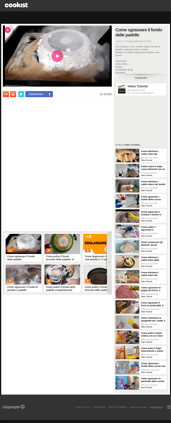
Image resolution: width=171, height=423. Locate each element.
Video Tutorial (138, 86)
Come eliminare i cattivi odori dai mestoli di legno (150, 152)
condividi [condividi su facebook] (36, 94)
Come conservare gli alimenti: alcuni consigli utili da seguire (153, 243)
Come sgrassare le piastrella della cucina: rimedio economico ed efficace (153, 380)
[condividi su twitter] (21, 94)
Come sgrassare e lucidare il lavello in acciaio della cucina (151, 213)
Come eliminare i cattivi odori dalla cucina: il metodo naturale (150, 258)
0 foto (142, 90)
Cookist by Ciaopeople (138, 407)
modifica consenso (118, 407)
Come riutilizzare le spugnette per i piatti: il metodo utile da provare (153, 319)
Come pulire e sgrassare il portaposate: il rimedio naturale (153, 228)
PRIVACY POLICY (83, 407)
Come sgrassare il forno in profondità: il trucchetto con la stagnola (152, 304)
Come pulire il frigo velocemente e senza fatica (152, 349)
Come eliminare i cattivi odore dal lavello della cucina (153, 183)
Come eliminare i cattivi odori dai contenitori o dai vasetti (150, 274)
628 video (132, 90)
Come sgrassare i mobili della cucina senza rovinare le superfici (151, 198)
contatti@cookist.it (156, 407)
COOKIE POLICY (99, 407)
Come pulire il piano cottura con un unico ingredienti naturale (152, 334)
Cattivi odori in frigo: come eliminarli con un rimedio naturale (153, 168)
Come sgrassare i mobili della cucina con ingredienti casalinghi (153, 365)
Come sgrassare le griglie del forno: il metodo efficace (151, 289)
